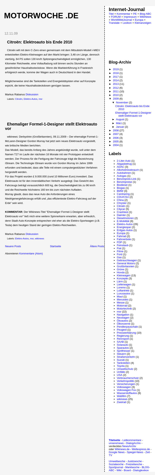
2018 (116, 73)
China (120, 200)
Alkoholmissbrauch (128, 169)
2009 (116, 98)
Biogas (121, 187)
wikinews (39, 238)
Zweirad (121, 402)
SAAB (120, 341)
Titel (111, 13)
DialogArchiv (133, 443)
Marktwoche (132, 467)
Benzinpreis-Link (126, 178)
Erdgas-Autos (125, 230)
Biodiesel (122, 184)
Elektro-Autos (30, 99)
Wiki (118, 470)
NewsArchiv (129, 446)
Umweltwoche (117, 461)
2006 (116, 137)
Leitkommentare (132, 440)
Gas (119, 257)
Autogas (122, 175)
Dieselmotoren (125, 218)
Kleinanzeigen (143, 22)
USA (119, 374)
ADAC (120, 166)
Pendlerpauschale (127, 326)
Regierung (123, 335)
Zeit (147, 452)
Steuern (121, 353)
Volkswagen (124, 387)
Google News (117, 452)
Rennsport (123, 338)
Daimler (121, 215)
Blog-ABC (145, 13)
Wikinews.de (122, 449)
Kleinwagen (123, 275)
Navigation (123, 314)
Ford (119, 254)
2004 (116, 145)
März (119, 123)
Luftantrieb (123, 290)
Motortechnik (124, 308)
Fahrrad (121, 236)
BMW (120, 190)
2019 (116, 69)
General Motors (126, 263)
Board (127, 470)
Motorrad (122, 305)
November (122, 102)
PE (135, 13)
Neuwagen (123, 317)
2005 (116, 141)
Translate (114, 22)
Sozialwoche (116, 464)
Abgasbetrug (124, 163)
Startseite (55, 246)
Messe (121, 302)
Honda (121, 272)
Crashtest (122, 212)
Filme (120, 251)
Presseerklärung (126, 332)
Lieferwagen (124, 284)
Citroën (18, 99)
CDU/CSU (123, 196)
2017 (116, 76)
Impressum (130, 16)
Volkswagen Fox (126, 390)
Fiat (119, 248)
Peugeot (122, 329)
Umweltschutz (125, 368)
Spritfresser (123, 350)
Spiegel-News (135, 452)
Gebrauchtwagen (127, 260)
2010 (116, 95)
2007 (116, 134)
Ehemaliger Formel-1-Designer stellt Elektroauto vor (133, 114)
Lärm (120, 281)
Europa (139, 19)
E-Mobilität (123, 221)
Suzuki (121, 359)
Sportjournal (116, 467)
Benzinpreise (124, 181)
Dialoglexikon (141, 470)
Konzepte (122, 278)
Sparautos (123, 347)
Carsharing (123, 193)
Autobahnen (124, 172)
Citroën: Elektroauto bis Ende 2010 (39, 42)
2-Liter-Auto (124, 160)
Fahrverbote (124, 239)
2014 (116, 80)
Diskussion (32, 94)
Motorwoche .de (41, 15)
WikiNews (145, 16)
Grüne (120, 269)
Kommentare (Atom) (31, 253)
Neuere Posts (13, 246)
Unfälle (121, 371)
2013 (116, 83)
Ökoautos (122, 320)
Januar (120, 126)
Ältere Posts (97, 246)
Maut (120, 296)
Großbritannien (125, 266)
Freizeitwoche (134, 464)
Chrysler (122, 203)
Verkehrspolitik (125, 380)
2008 (116, 130)
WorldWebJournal (121, 19)
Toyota (121, 365)
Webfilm (121, 396)
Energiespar (124, 227)
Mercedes (122, 299)
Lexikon (127, 22)
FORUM (116, 16)
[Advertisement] (48, 111)
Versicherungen (126, 384)
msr (40, 99)
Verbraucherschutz (128, 377)
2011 (116, 91)
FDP (119, 242)
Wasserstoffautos (127, 393)
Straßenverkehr (126, 356)
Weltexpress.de (141, 449)
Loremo (121, 287)
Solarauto (122, 344)
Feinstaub (122, 245)
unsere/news (116, 443)
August (120, 119)
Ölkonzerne (123, 323)
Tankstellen (123, 362)
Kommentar (123, 13)
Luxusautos (123, 293)
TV (110, 455)
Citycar (121, 209)
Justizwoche (135, 461)
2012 (116, 87)
